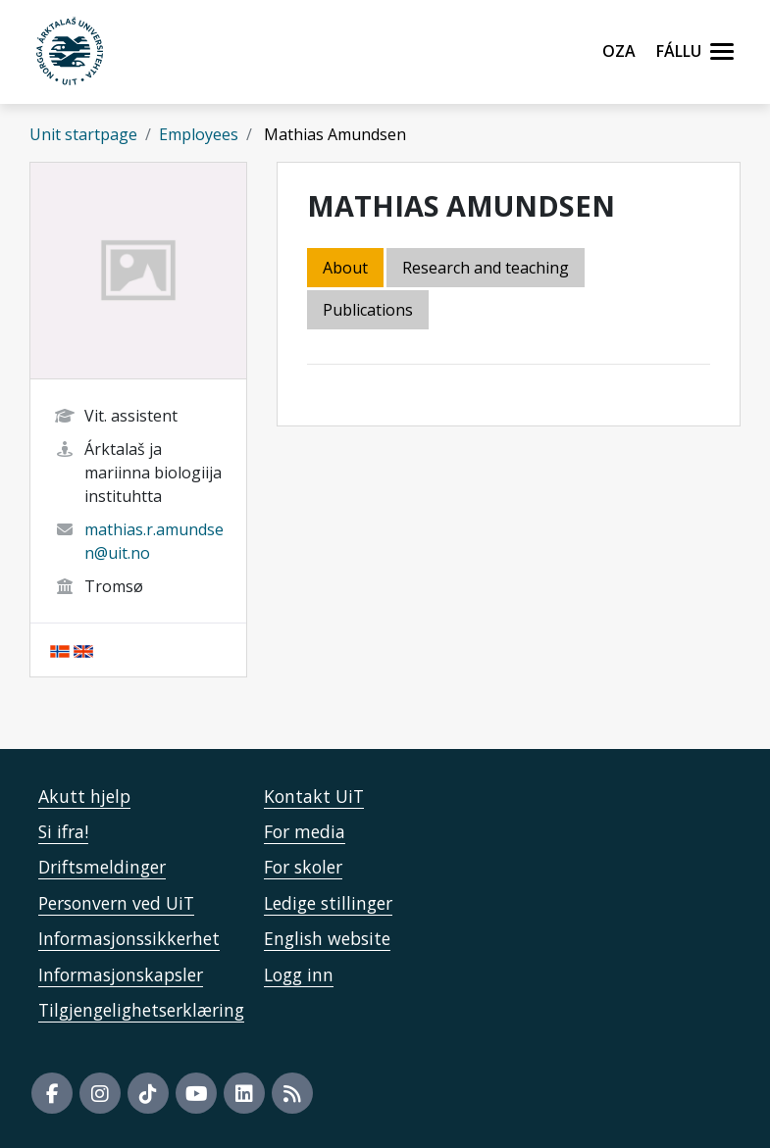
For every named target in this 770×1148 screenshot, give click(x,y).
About (345, 267)
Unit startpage (83, 134)
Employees (198, 134)
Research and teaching (485, 267)
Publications (368, 310)
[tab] (369, 311)
